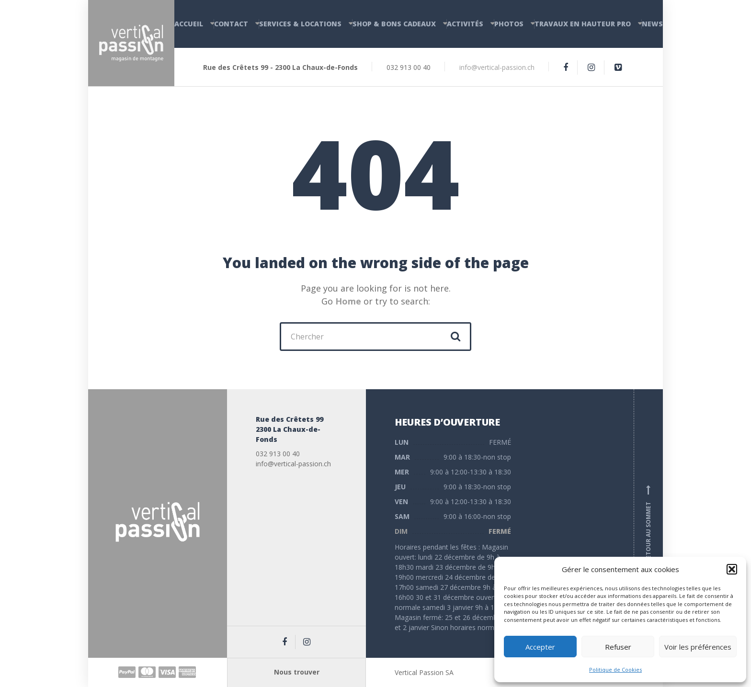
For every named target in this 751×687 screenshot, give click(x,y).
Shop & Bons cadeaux (394, 23)
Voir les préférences (697, 647)
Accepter (540, 647)
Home (348, 301)
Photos (508, 23)
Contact (231, 23)
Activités (465, 23)
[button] (732, 569)
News (652, 23)
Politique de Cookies (615, 669)
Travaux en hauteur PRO (583, 23)
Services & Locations (300, 23)
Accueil (188, 23)
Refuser (618, 647)
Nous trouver (296, 671)
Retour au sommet (648, 523)
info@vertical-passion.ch (497, 67)
